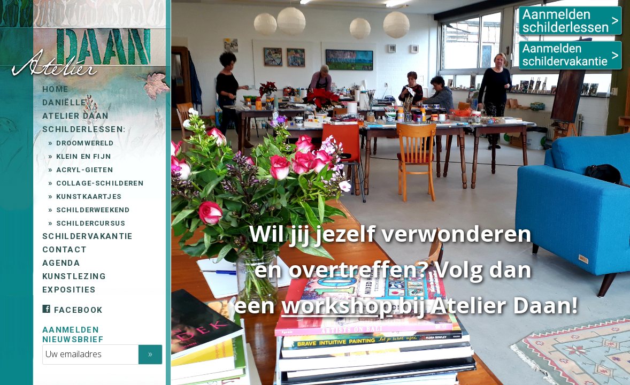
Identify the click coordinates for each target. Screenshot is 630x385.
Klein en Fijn (82, 156)
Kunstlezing (73, 276)
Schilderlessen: (83, 129)
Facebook (71, 310)
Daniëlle (63, 102)
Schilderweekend (92, 210)
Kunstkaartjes (87, 196)
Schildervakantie (86, 236)
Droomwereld (84, 143)
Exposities (68, 290)
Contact (63, 250)
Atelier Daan (74, 116)
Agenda (60, 263)
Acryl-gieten (83, 170)
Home (54, 89)
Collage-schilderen (98, 183)
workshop (337, 304)
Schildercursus (89, 223)
